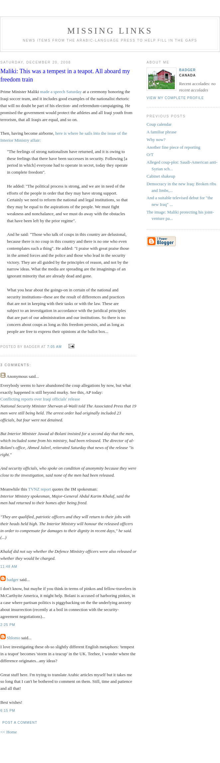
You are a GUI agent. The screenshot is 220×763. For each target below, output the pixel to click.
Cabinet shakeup (161, 176)
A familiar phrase (161, 131)
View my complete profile (175, 98)
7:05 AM (54, 347)
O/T (150, 154)
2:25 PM (7, 625)
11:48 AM (8, 566)
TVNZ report (39, 489)
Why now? (156, 139)
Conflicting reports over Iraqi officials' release (40, 398)
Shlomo (13, 637)
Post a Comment (19, 722)
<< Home (8, 731)
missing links (110, 31)
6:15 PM (7, 710)
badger (12, 579)
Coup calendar (159, 124)
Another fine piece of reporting (173, 147)
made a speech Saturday (61, 91)
